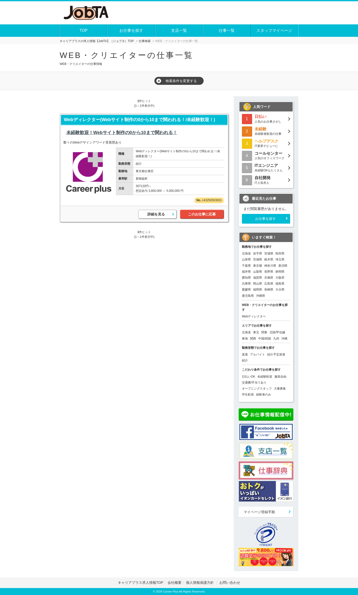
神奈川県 (270, 265)
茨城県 (257, 259)
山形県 (246, 259)
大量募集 (280, 388)
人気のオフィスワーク (266, 155)
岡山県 (257, 283)
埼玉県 (279, 259)
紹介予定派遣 (276, 354)
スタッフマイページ (274, 30)
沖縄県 (260, 296)
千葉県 (246, 265)
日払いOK (248, 376)
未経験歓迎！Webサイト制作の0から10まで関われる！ (121, 132)
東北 (256, 332)
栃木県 (268, 259)
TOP (84, 30)
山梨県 (257, 271)
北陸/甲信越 (277, 332)
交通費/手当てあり (254, 382)
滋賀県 (257, 277)
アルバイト (257, 354)
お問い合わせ (229, 583)
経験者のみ (263, 394)
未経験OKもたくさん (266, 167)
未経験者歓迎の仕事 (266, 131)
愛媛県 (246, 289)
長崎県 (268, 289)
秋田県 (279, 253)
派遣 (245, 354)
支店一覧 (179, 30)
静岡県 (279, 271)
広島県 (268, 283)
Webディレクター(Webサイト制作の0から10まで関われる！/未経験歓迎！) (139, 119)
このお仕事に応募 (202, 214)
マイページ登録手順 (259, 512)
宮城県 (268, 253)
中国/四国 (264, 338)
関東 (264, 332)
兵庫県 (246, 283)
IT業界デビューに (266, 143)
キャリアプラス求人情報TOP (140, 583)
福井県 (246, 271)
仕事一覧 (227, 30)
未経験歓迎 (264, 376)
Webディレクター (254, 316)
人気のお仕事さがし (266, 118)
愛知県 (246, 277)
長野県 (268, 271)
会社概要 (174, 583)
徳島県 (279, 283)
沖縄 (284, 338)
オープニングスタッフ (257, 388)
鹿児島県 (248, 296)
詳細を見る (156, 214)
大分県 (279, 289)
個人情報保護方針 (200, 583)
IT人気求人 (266, 179)
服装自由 (280, 376)
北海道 (246, 253)
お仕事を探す (131, 30)
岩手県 (257, 253)
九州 (276, 338)
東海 (245, 338)
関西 (253, 338)
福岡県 (257, 289)
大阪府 (279, 277)
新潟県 (282, 265)
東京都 (257, 265)
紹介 (245, 360)
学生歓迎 (248, 394)
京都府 (268, 277)
